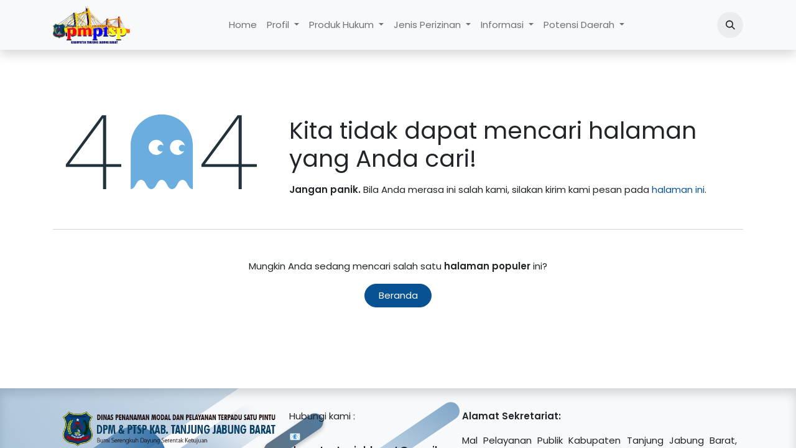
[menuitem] (243, 25)
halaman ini (678, 189)
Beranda (398, 295)
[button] (730, 25)
